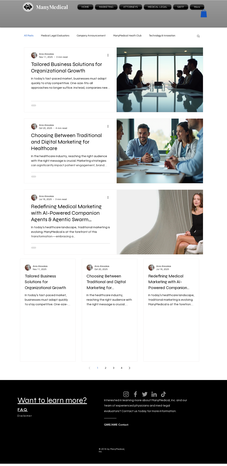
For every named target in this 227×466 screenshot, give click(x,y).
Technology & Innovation (162, 35)
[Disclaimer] (25, 416)
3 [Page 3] (113, 368)
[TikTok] (163, 394)
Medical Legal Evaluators (55, 35)
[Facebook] (135, 394)
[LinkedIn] (154, 394)
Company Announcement (91, 35)
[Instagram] (126, 394)
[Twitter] (144, 394)
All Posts (28, 35)
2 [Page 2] (105, 368)
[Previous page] (89, 368)
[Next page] (129, 368)
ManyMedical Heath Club (127, 35)
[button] (204, 13)
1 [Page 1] (97, 368)
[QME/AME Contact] (119, 425)
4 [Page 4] (121, 368)
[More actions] (109, 55)
